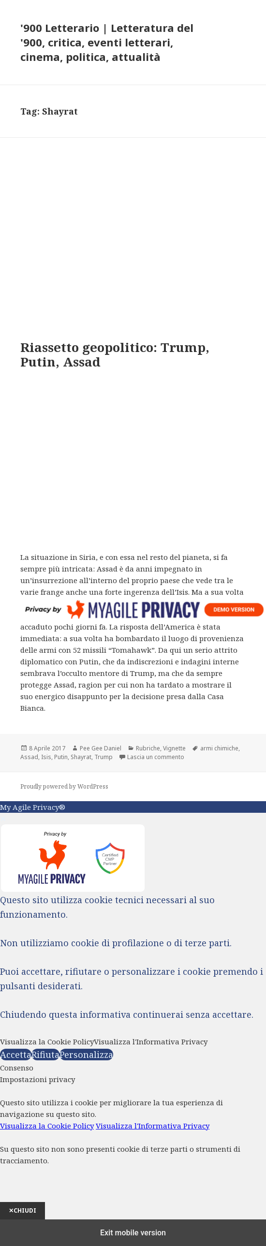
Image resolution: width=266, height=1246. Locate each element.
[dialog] (133, 1146)
